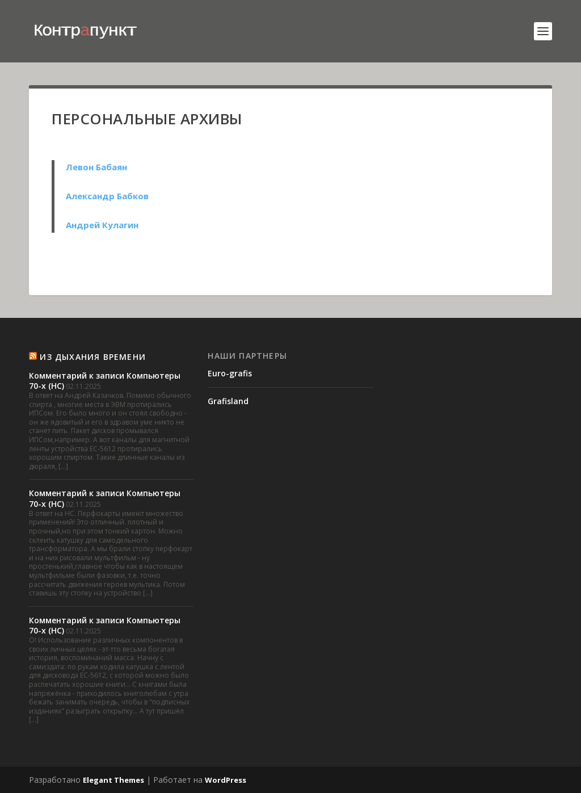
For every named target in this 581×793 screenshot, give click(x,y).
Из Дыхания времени (93, 356)
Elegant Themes (113, 780)
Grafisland (228, 401)
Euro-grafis (230, 373)
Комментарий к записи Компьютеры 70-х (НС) (104, 380)
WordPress (225, 780)
